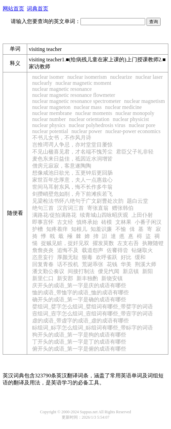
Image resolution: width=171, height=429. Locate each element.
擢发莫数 (103, 243)
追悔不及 (67, 250)
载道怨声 (92, 250)
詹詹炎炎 (43, 250)
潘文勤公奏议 (48, 271)
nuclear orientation (89, 119)
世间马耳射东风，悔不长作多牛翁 (72, 187)
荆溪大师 (145, 264)
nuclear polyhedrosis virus (97, 125)
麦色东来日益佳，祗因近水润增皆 (72, 159)
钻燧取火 (142, 250)
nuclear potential (50, 131)
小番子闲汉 (148, 222)
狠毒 (87, 257)
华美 (126, 264)
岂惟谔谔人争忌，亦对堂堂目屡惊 (72, 144)
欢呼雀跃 (106, 257)
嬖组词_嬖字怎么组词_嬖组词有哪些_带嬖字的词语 (92, 306)
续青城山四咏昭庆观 (104, 215)
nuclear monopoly (134, 113)
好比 (126, 257)
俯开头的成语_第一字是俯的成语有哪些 (79, 349)
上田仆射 (142, 215)
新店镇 (131, 271)
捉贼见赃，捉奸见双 (65, 243)
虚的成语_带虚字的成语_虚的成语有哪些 (80, 320)
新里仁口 (43, 278)
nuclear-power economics (133, 131)
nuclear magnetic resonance (62, 89)
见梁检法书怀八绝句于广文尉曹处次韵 (77, 201)
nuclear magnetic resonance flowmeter (73, 95)
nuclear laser (149, 77)
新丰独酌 (87, 278)
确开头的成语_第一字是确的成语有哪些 (79, 299)
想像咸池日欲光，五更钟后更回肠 (72, 173)
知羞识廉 (101, 229)
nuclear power (86, 131)
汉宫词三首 (70, 208)
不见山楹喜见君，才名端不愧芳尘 (72, 152)
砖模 (106, 222)
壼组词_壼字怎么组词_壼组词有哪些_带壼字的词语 (92, 313)
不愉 (120, 229)
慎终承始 (87, 222)
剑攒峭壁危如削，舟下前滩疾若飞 (72, 194)
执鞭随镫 (153, 243)
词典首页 (37, 8)
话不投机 (67, 264)
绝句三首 (43, 208)
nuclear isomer (48, 77)
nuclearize (121, 77)
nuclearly (42, 83)
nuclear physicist (131, 119)
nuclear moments (93, 113)
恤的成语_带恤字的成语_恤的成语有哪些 (80, 292)
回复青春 (43, 264)
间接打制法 (81, 271)
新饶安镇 (112, 278)
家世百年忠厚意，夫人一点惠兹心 (72, 180)
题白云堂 (137, 201)
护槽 (37, 229)
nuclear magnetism (144, 101)
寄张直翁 (98, 208)
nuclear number (49, 119)
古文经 (65, 222)
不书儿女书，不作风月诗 (61, 137)
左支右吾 (128, 243)
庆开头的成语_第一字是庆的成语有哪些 (79, 285)
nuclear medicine (123, 107)
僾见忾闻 (108, 271)
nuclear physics (48, 125)
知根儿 (79, 229)
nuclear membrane (52, 113)
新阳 (147, 271)
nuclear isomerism (87, 77)
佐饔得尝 (117, 250)
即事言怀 (43, 222)
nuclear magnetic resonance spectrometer (76, 101)
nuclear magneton (51, 107)
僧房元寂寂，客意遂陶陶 (61, 166)
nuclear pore (142, 125)
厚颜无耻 (67, 257)
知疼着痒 (57, 229)
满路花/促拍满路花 (54, 215)
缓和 (140, 257)
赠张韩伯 (122, 208)
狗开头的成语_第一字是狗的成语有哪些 (79, 335)
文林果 (123, 222)
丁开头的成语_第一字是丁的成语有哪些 (79, 342)
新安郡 (65, 278)
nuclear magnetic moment (83, 83)
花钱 (112, 264)
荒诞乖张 (92, 264)
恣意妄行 (43, 257)
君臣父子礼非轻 (135, 152)
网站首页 (13, 8)
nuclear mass (88, 107)
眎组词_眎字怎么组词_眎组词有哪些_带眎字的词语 (92, 327)
